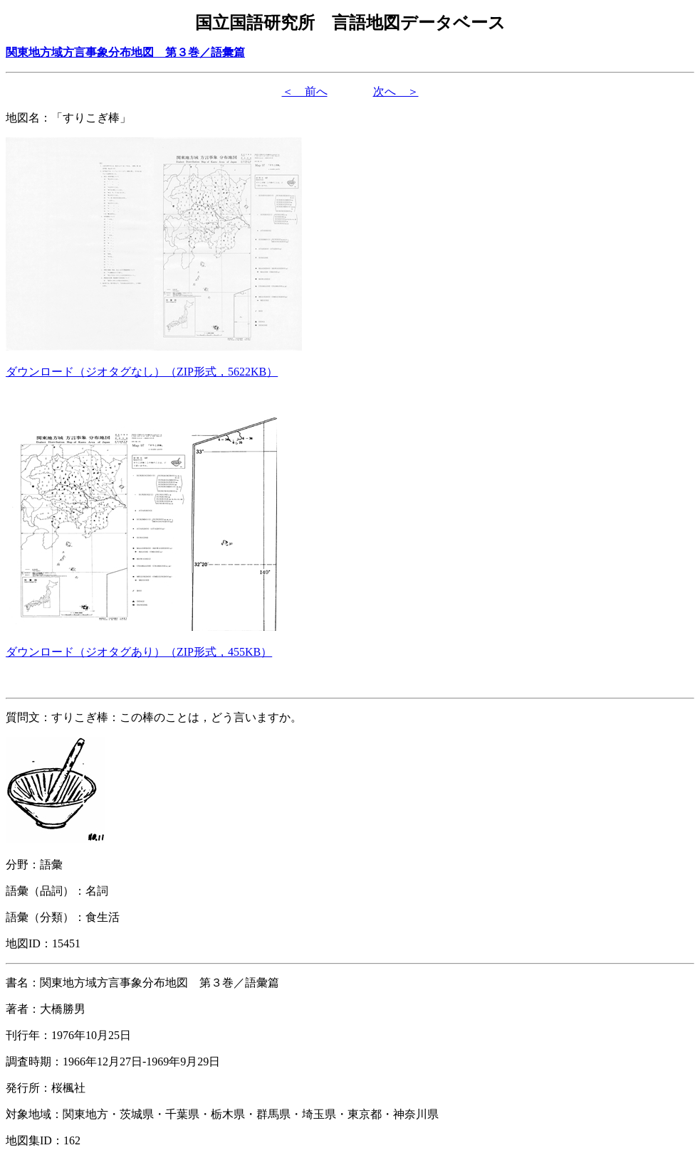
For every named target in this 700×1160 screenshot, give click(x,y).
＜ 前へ (305, 91)
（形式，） (142, 372)
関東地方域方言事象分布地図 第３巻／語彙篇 (125, 52)
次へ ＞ (396, 91)
